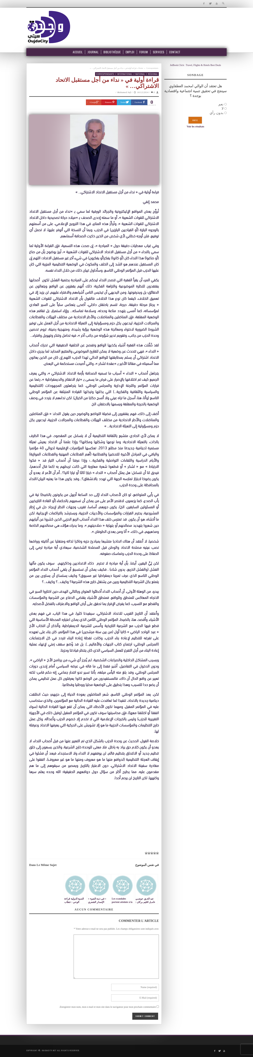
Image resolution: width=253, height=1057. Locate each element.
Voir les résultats (195, 126)
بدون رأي (216, 113)
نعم (220, 104)
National (140, 73)
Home (140, 68)
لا (222, 108)
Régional (153, 73)
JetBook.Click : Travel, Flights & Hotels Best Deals (195, 65)
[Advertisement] (94, 823)
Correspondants (152, 68)
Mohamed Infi (124, 92)
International (124, 73)
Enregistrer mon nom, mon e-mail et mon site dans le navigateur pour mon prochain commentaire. (107, 1007)
